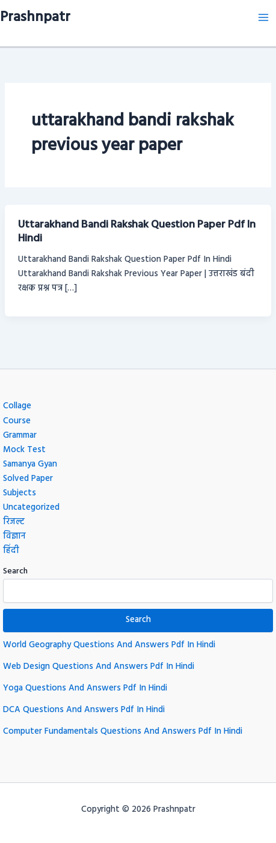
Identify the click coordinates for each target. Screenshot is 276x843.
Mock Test (24, 450)
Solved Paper (28, 479)
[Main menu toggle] (263, 17)
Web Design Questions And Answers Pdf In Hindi (98, 667)
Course (17, 421)
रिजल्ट (14, 522)
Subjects (19, 493)
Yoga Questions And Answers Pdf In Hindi (85, 688)
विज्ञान (14, 536)
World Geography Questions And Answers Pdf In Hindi (109, 645)
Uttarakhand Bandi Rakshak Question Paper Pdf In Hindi (137, 232)
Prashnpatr (35, 17)
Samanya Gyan (30, 464)
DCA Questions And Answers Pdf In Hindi (84, 710)
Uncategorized (31, 508)
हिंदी (11, 551)
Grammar (20, 436)
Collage (17, 406)
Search (15, 571)
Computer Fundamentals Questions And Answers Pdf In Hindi (122, 732)
